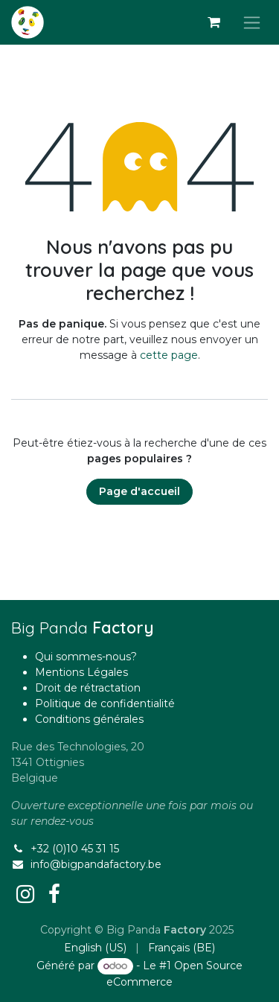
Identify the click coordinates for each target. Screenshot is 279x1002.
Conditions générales (89, 719)
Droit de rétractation (88, 688)
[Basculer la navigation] (252, 22)
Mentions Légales (81, 672)
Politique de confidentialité (105, 703)
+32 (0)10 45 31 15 (75, 848)
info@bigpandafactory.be (96, 864)
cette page (169, 355)
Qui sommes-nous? (86, 656)
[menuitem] (95, 948)
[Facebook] (54, 894)
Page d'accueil (139, 491)
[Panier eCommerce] (213, 22)
